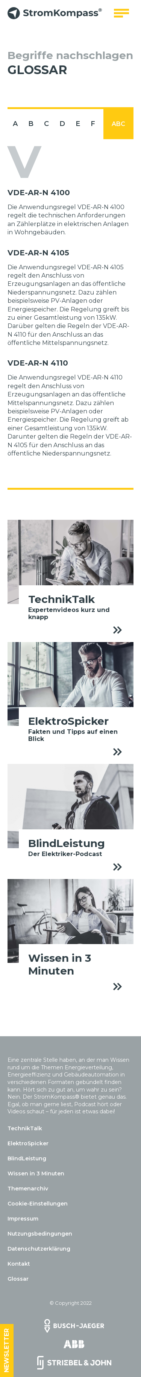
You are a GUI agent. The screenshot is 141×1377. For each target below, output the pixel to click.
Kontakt (19, 1263)
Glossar (18, 1278)
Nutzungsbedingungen (40, 1233)
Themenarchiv (28, 1188)
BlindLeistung (27, 1158)
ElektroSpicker (28, 1143)
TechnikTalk (25, 1128)
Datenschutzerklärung (39, 1248)
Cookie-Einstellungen (38, 1203)
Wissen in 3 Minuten (36, 1173)
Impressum (23, 1218)
